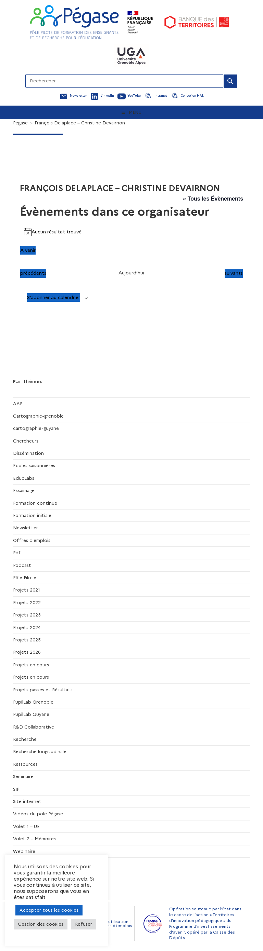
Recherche (25, 739)
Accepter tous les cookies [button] (49, 910)
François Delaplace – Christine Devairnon (80, 122)
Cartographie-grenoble (38, 416)
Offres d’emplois (115, 925)
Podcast (22, 565)
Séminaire (23, 776)
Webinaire (24, 851)
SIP (16, 789)
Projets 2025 (27, 639)
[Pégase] (20, 122)
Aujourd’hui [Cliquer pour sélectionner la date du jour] (131, 273)
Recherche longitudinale (39, 751)
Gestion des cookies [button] (40, 924)
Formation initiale (32, 515)
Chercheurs (25, 441)
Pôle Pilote (24, 577)
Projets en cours (31, 664)
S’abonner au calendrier (53, 297)
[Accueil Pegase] (74, 22)
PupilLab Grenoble (33, 702)
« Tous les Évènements (213, 199)
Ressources (25, 764)
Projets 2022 (27, 602)
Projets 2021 (26, 590)
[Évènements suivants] (233, 273)
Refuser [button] (83, 924)
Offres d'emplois (31, 540)
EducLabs (23, 478)
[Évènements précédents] (33, 273)
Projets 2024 (27, 627)
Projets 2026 (27, 652)
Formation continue (35, 503)
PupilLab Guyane (31, 714)
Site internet (27, 801)
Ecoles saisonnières (34, 465)
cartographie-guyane (36, 428)
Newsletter (25, 527)
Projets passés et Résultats (43, 689)
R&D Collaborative (33, 727)
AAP (17, 403)
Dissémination (28, 453)
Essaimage (24, 490)
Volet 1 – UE (26, 826)
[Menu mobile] (131, 112)
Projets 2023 (27, 614)
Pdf (17, 552)
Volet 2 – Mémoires (34, 838)
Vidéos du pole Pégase (38, 813)
